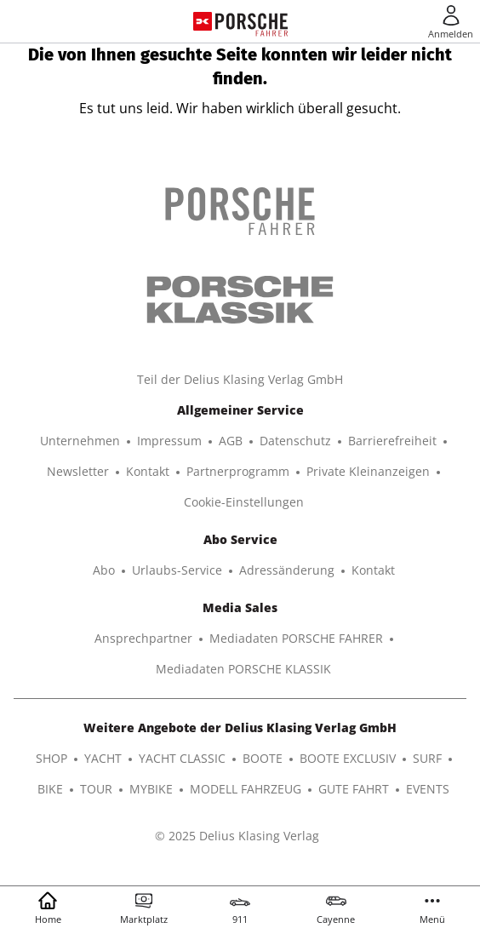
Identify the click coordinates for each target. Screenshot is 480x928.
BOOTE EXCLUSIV (348, 758)
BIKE (50, 789)
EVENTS (427, 789)
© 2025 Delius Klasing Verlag (237, 836)
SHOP (51, 758)
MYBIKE (151, 789)
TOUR (96, 789)
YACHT (103, 758)
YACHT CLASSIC (182, 758)
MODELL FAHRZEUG (245, 789)
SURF (427, 758)
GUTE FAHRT (353, 789)
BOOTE (263, 758)
